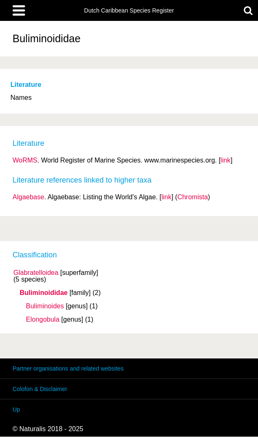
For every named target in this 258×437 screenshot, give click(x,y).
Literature (25, 84)
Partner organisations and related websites (68, 368)
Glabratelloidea (36, 272)
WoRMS (25, 160)
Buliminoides (45, 306)
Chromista (192, 197)
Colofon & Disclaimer (40, 389)
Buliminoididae (44, 293)
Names (21, 97)
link (225, 160)
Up (16, 409)
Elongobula (42, 319)
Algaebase (28, 197)
